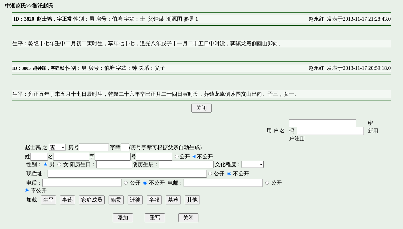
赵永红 (316, 19)
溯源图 (174, 19)
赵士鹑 (33, 147)
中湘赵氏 (15, 6)
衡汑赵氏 (42, 6)
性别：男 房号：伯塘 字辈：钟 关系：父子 (114, 68)
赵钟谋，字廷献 (48, 68)
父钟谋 (156, 19)
